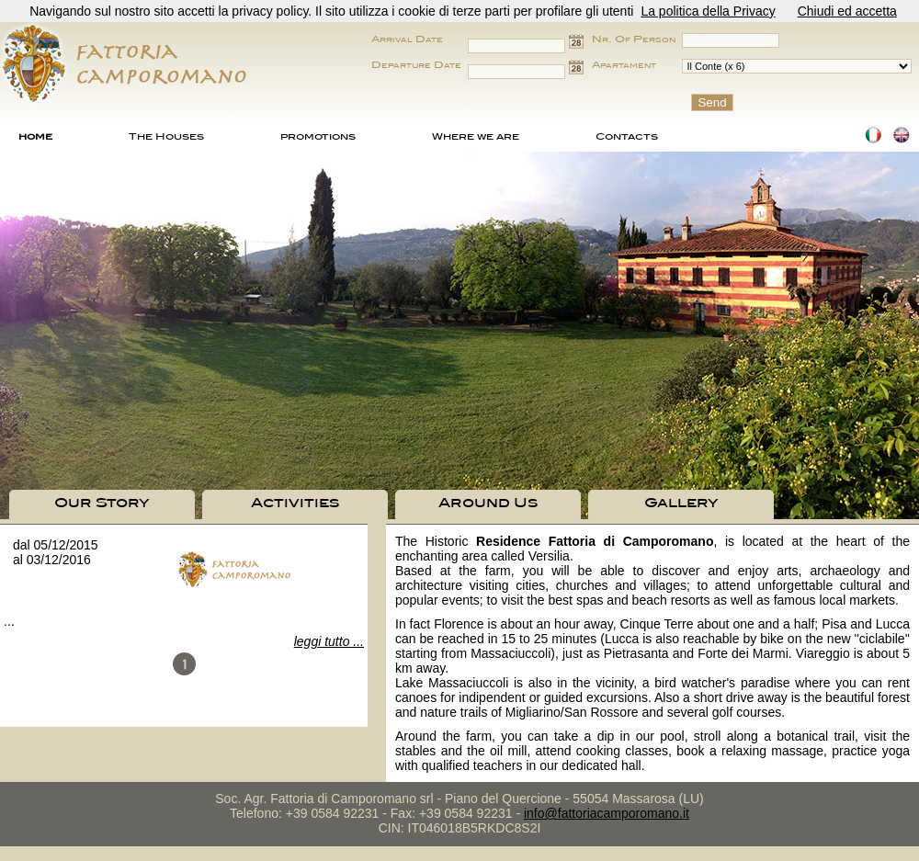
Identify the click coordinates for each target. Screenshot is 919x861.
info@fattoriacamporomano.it (606, 813)
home (35, 136)
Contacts (627, 136)
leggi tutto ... (329, 641)
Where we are (475, 136)
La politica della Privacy (708, 11)
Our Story (102, 502)
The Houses (166, 136)
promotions (318, 136)
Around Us (488, 502)
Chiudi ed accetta (847, 11)
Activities (295, 502)
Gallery (681, 502)
